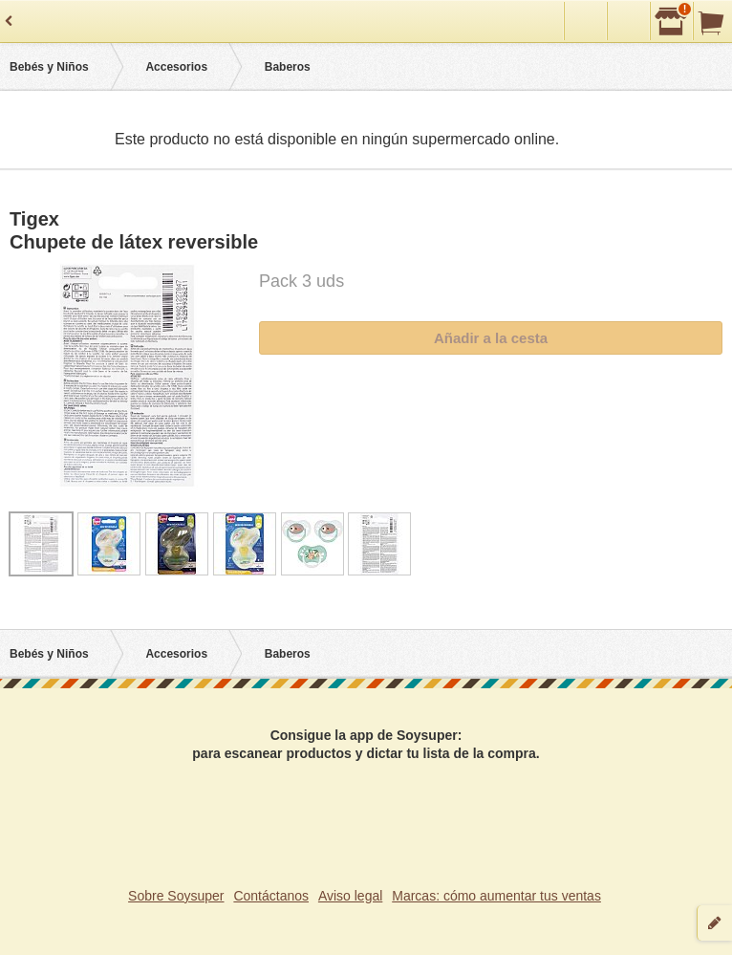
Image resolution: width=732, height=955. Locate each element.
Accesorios (176, 67)
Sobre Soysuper (176, 895)
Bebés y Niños (49, 67)
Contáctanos (271, 895)
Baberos (288, 67)
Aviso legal (350, 895)
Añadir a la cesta (491, 338)
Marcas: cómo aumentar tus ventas (496, 895)
